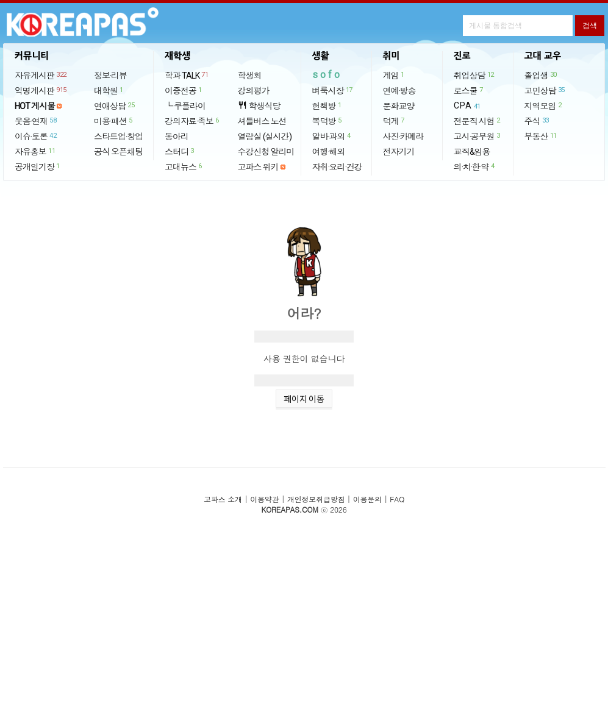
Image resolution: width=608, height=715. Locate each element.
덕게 (394, 120)
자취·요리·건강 (337, 167)
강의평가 (254, 91)
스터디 (180, 151)
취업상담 (474, 74)
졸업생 (541, 74)
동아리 (176, 136)
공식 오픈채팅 (118, 152)
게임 (394, 74)
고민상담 (545, 90)
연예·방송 (399, 91)
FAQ (397, 499)
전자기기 (399, 152)
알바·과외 (332, 135)
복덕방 (327, 120)
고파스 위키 (258, 167)
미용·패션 (114, 120)
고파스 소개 (223, 499)
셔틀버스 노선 (262, 121)
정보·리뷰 (110, 75)
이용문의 (367, 499)
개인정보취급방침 (316, 499)
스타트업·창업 (118, 136)
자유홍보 (35, 151)
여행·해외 (328, 152)
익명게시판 (41, 90)
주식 (537, 120)
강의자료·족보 (192, 120)
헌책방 (327, 105)
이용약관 (264, 499)
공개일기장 (38, 166)
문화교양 (399, 106)
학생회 (250, 75)
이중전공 (184, 90)
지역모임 (543, 105)
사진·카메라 (403, 136)
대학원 (109, 90)
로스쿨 (469, 90)
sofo (327, 74)
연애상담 (114, 105)
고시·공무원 (477, 135)
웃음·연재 (36, 120)
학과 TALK (187, 74)
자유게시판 (41, 74)
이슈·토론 (36, 135)
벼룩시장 (333, 90)
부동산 (541, 135)
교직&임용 (472, 152)
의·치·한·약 (475, 166)
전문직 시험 (477, 120)
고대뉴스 (184, 166)
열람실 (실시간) (264, 136)
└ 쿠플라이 (185, 106)
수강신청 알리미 (266, 152)
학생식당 (259, 105)
